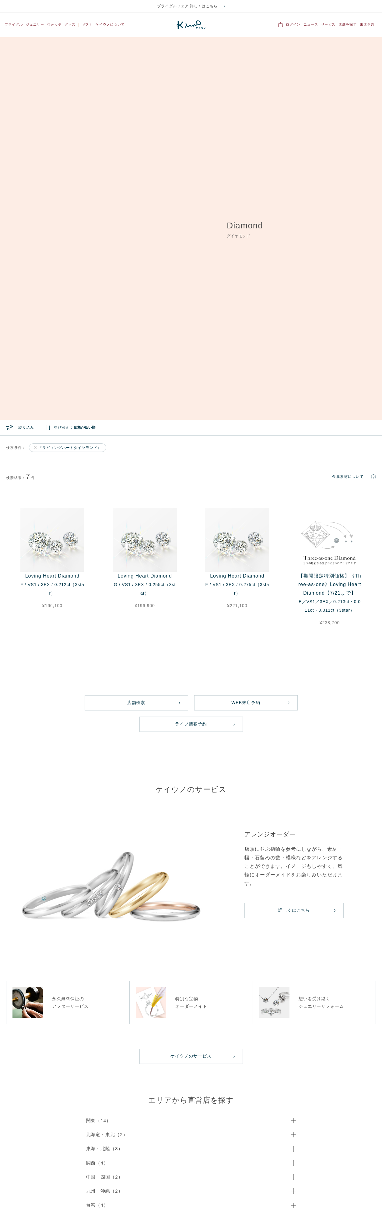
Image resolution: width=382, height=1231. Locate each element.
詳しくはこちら (294, 616)
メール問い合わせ (53, 1015)
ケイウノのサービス (191, 761)
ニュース (310, 24)
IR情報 (33, 1191)
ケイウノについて (110, 24)
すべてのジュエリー (201, 1085)
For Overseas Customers (60, 1075)
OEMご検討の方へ (61, 1191)
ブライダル (14, 24)
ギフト (87, 24)
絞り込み (26, 133)
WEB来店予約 (245, 408)
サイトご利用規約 (97, 1191)
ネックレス (195, 1100)
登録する (270, 1141)
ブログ (294, 1191)
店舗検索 (136, 408)
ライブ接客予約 (191, 429)
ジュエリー (35, 24)
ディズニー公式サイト (362, 1219)
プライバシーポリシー (136, 1191)
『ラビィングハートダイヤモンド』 (69, 153)
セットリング (141, 1100)
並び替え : (63, 133)
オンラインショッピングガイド (185, 1191)
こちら (70, 1064)
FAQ (311, 1191)
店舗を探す (347, 24)
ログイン (293, 24)
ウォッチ (54, 24)
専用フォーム (119, 1022)
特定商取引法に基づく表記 (238, 1191)
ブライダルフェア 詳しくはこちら (187, 6)
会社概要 (12, 1191)
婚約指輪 (249, 1092)
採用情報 (273, 1191)
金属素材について (348, 182)
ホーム (11, 948)
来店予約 (367, 24)
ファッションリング (201, 1092)
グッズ (70, 24)
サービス (328, 24)
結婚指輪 (249, 1085)
